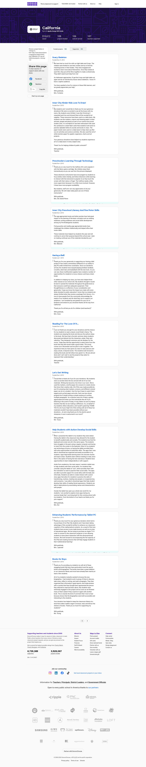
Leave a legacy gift (95, 652)
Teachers (57, 682)
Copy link (42, 89)
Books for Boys (59, 559)
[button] (38, 89)
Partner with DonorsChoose (73, 749)
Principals (66, 682)
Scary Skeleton (59, 57)
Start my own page (38, 96)
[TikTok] (68, 673)
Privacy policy (65, 759)
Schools (82, 759)
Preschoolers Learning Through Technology (72, 161)
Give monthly (93, 647)
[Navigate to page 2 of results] (87, 620)
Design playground (111, 645)
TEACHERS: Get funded (68, 4)
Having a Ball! (58, 255)
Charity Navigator (32, 647)
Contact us (109, 647)
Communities (109, 638)
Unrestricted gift (94, 654)
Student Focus (78, 640)
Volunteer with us (95, 650)
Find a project (94, 636)
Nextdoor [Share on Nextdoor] (35, 84)
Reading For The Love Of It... (65, 324)
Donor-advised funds (96, 643)
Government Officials (97, 682)
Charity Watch (59, 645)
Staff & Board (78, 645)
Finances (77, 643)
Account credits (94, 638)
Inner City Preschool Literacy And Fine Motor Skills (75, 210)
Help (100, 4)
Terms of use (74, 759)
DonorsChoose (32, 4)
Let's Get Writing (60, 372)
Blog (111, 640)
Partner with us (82, 4)
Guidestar (43, 647)
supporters (37, 652)
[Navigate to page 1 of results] (82, 620)
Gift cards (93, 640)
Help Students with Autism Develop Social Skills (74, 429)
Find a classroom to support (49, 4)
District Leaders (77, 682)
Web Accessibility (79, 650)
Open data (109, 643)
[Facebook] (62, 673)
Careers (76, 647)
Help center (109, 636)
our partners (93, 687)
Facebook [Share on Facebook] (35, 79)
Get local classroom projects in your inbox (87, 673)
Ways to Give (95, 633)
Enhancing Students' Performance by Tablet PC (74, 515)
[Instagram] (50, 673)
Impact (76, 638)
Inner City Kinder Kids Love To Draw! (69, 103)
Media (107, 640)
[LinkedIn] (56, 673)
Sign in (117, 4)
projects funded (61, 652)
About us (92, 4)
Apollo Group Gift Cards (55, 31)
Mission (76, 636)
